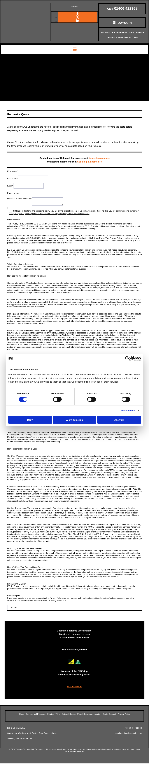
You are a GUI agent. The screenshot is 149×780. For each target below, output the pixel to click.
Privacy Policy (123, 714)
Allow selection (74, 419)
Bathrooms (31, 714)
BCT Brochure (74, 686)
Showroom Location (92, 714)
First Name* (12, 171)
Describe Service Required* (19, 198)
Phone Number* (14, 193)
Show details (128, 410)
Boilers (65, 714)
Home (22, 714)
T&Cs (67, 751)
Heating (50, 714)
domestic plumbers (99, 158)
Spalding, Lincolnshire (89, 161)
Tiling (58, 714)
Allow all (119, 419)
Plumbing (41, 714)
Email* (10, 186)
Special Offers (75, 714)
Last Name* (12, 178)
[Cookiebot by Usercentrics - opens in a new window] (127, 358)
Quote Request (109, 714)
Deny (30, 419)
